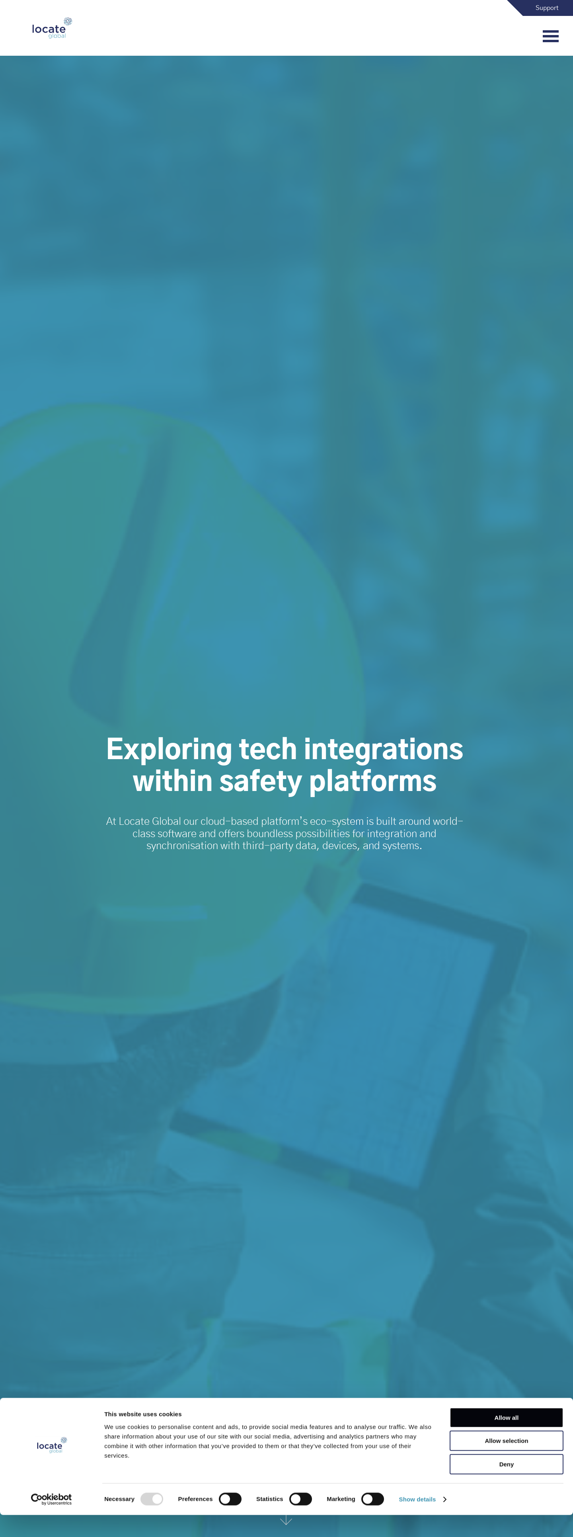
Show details (417, 1521)
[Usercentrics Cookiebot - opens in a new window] (51, 1521)
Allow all (507, 1439)
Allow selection (506, 1463)
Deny (506, 1486)
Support (547, 8)
